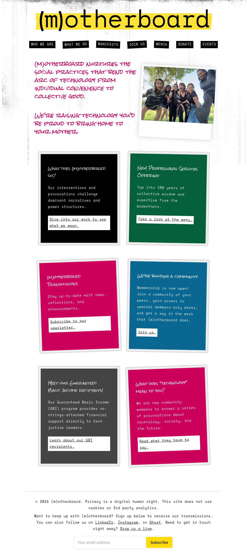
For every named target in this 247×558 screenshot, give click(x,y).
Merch (161, 45)
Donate (185, 44)
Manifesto (108, 44)
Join (137, 44)
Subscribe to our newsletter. (68, 324)
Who (42, 44)
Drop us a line (136, 529)
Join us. (147, 332)
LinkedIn (104, 523)
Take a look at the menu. (165, 219)
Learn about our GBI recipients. (71, 444)
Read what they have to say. (164, 444)
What (75, 44)
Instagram (128, 523)
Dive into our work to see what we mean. (78, 223)
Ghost (155, 523)
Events (209, 44)
